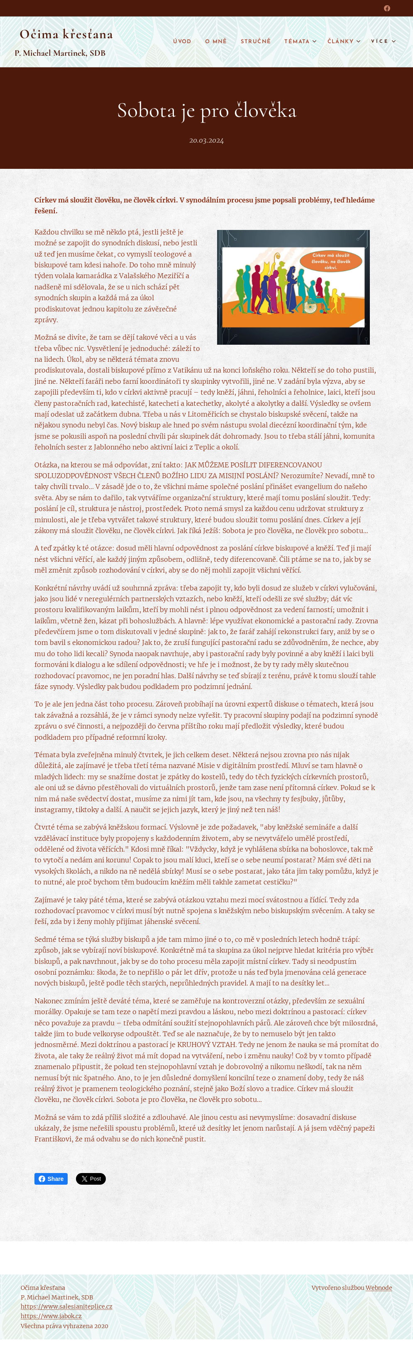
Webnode (379, 1288)
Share (51, 1179)
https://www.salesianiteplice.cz (66, 1306)
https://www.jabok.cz (51, 1316)
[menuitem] (173, 42)
